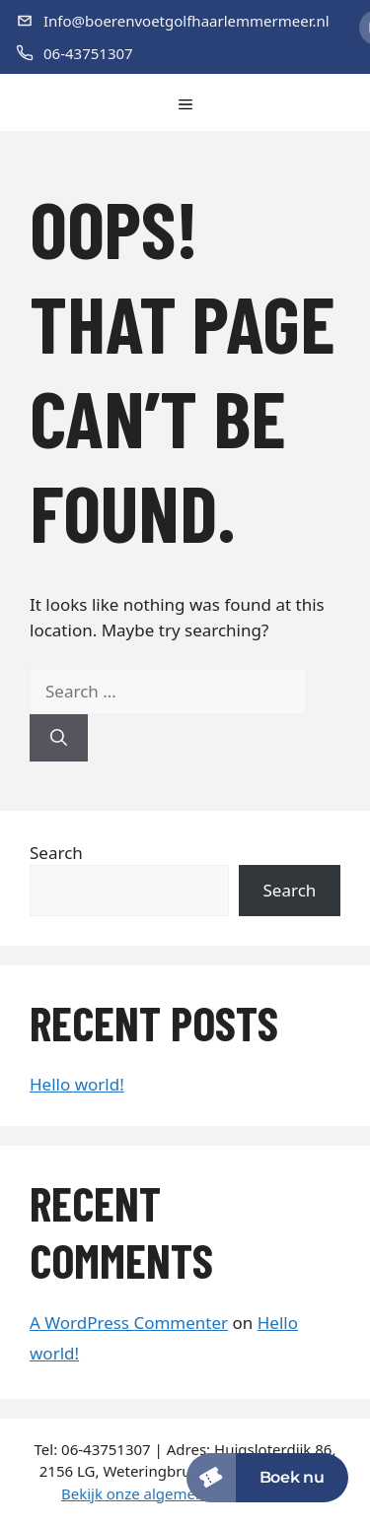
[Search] (59, 738)
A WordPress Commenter (129, 1322)
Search (56, 852)
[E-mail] (173, 21)
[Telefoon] (173, 53)
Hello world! (77, 1084)
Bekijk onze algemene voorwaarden (185, 1493)
